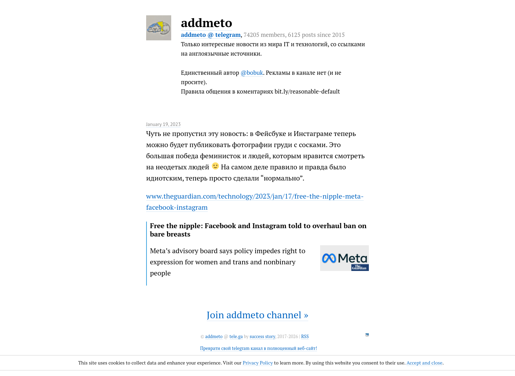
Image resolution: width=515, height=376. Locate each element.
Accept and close (424, 362)
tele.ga (236, 336)
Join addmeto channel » (257, 314)
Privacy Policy (258, 362)
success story (262, 336)
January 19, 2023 (163, 124)
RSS (305, 336)
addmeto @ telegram (211, 35)
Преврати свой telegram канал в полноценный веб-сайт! (258, 348)
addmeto (206, 23)
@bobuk (251, 73)
